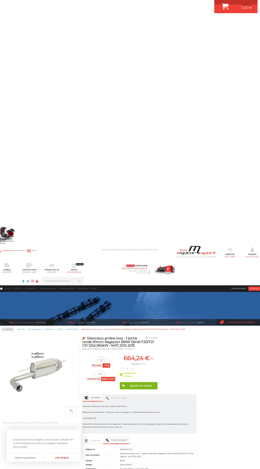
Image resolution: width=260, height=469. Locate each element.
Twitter (204, 4)
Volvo (8, 282)
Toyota (9, 270)
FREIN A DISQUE (99, 440)
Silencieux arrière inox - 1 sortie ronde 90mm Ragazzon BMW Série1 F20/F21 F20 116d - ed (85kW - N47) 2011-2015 (231, 336)
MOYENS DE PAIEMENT (143, 415)
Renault (9, 242)
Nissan (9, 226)
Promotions (82, 27)
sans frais (141, 19)
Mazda (9, 210)
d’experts (110, 371)
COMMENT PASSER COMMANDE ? (147, 411)
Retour (61, 68)
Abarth (9, 135)
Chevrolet (10, 155)
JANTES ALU (97, 419)
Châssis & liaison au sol (59, 419)
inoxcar (135, 61)
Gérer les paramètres (25, 457)
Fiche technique (172, 137)
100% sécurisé (74, 19)
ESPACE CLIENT (139, 403)
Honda (9, 183)
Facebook (199, 4)
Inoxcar (9, 105)
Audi (8, 147)
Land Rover (11, 207)
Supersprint (12, 291)
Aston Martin (11, 143)
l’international (163, 19)
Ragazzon (27, 61)
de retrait (153, 371)
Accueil (8, 27)
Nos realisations (66, 27)
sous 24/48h (52, 19)
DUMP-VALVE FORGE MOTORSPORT (108, 431)
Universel (10, 274)
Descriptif (148, 136)
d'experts (97, 19)
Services (18, 27)
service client (119, 19)
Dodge (9, 167)
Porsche (9, 238)
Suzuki (9, 266)
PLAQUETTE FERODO (101, 407)
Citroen (9, 163)
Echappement (54, 411)
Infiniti (9, 191)
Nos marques (30, 27)
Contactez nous (191, 423)
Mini (8, 218)
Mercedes (10, 214)
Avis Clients (244, 453)
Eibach (189, 61)
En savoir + (183, 87)
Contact (93, 27)
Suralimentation (56, 407)
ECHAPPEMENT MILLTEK (103, 415)
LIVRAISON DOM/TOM (142, 427)
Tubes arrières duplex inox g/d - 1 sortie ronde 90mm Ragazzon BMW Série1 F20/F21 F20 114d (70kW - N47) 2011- (128, 336)
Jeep (8, 195)
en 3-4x (66, 371)
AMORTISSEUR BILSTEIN (103, 403)
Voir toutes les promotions (241, 61)
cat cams (81, 61)
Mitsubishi (10, 222)
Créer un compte (239, 27)
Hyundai (10, 187)
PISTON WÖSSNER (100, 411)
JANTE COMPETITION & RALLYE (106, 436)
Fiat (7, 175)
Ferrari (9, 171)
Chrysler (9, 159)
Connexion (254, 27)
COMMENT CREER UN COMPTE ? (147, 407)
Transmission (54, 415)
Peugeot (9, 234)
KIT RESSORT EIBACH (101, 427)
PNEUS (95, 423)
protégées (196, 371)
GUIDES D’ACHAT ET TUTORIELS (146, 436)
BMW (8, 151)
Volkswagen (11, 278)
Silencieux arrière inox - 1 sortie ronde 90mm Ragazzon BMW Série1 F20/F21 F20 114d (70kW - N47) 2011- (76, 336)
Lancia (9, 203)
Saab (8, 246)
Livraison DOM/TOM (48, 27)
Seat (8, 250)
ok (254, 404)
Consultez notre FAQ (199, 431)
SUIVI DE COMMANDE (142, 419)
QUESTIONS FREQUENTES (144, 431)
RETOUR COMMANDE (142, 423)
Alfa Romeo (11, 139)
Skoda (9, 254)
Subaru (9, 262)
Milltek (9, 115)
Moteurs (52, 403)
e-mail (73, 4)
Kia (7, 199)
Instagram (209, 4)
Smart (8, 258)
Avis (193, 248)
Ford (8, 179)
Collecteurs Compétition (20, 94)
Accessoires (12, 84)
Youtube (213, 4)
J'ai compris (62, 457)
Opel (8, 230)
